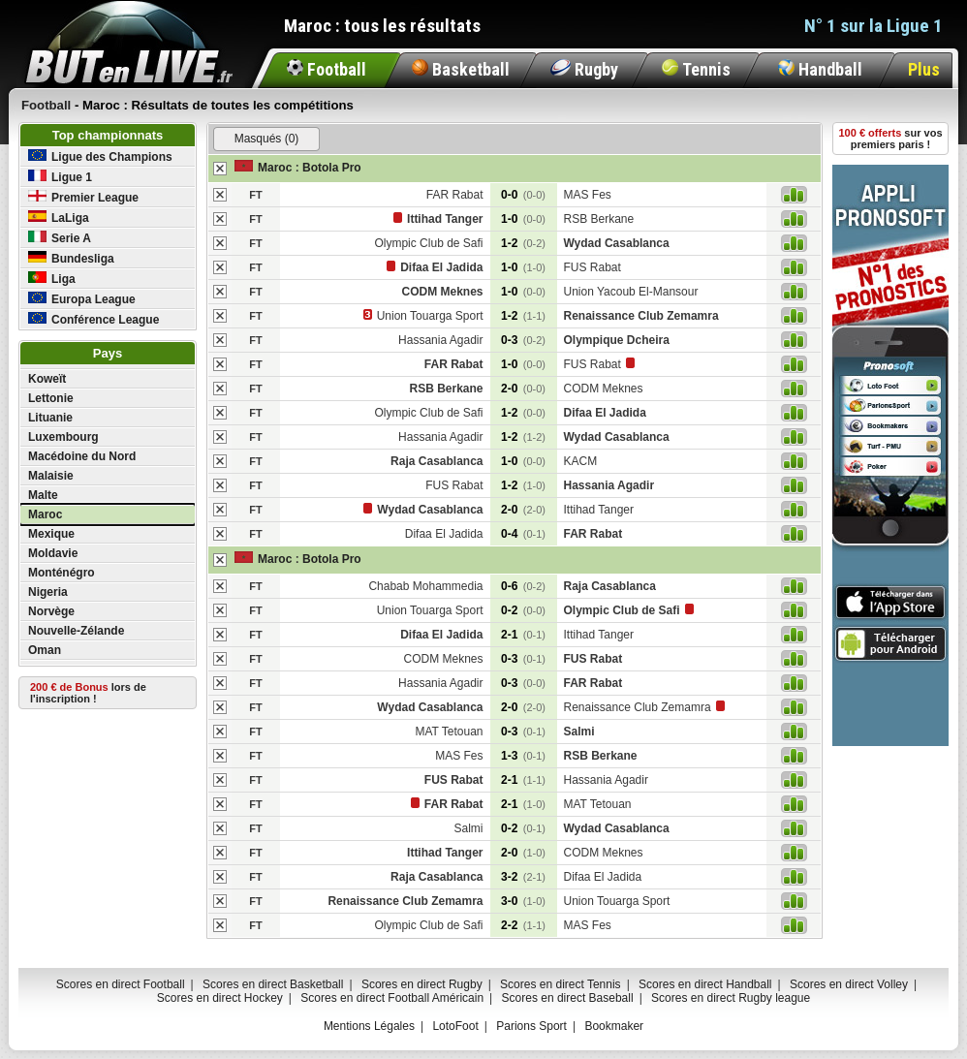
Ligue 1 (60, 177)
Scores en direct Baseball (568, 998)
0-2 (523, 610)
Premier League (83, 197)
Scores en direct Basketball (273, 984)
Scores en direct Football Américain (392, 998)
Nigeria (48, 592)
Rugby (584, 69)
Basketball (461, 69)
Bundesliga (71, 258)
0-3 (523, 340)
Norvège (51, 611)
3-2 (523, 877)
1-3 (523, 756)
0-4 (523, 534)
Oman (44, 650)
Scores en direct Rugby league (730, 998)
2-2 (523, 925)
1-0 (523, 219)
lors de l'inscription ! (88, 692)
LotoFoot (455, 1026)
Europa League (82, 299)
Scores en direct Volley (849, 984)
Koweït (47, 379)
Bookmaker (613, 1026)
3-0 (523, 901)
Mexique (51, 534)
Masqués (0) (266, 138)
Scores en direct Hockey (220, 998)
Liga (52, 278)
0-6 (523, 586)
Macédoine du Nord (82, 456)
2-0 (523, 388)
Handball (820, 69)
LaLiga (58, 217)
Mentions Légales (369, 1026)
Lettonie (51, 398)
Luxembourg (63, 437)
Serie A (59, 238)
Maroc (45, 514)
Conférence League (93, 319)
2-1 (523, 634)
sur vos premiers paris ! (891, 138)
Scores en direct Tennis (560, 984)
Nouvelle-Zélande (76, 631)
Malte (43, 495)
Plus (924, 69)
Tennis (696, 69)
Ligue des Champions (100, 156)
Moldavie (53, 553)
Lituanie (50, 417)
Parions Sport (531, 1026)
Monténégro (61, 572)
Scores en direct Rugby (422, 984)
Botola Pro (331, 167)
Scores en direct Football (120, 984)
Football (326, 69)
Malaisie (51, 476)
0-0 (523, 195)
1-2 (523, 243)
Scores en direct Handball (705, 984)
